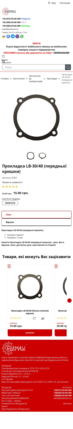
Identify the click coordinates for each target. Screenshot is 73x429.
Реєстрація (65, 3)
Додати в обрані (44, 318)
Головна (5, 78)
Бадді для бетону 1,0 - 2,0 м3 (15, 376)
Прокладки (52, 78)
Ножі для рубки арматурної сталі (17, 390)
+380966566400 (61, 52)
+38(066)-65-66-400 (63, 395)
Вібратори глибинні (11, 392)
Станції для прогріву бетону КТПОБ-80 (19, 371)
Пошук (68, 67)
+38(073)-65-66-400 (63, 390)
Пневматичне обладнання (14, 403)
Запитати (10, 202)
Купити (36, 332)
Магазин (67, 403)
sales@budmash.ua (10, 29)
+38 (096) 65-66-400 (14, 22)
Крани (4, 406)
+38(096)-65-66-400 (63, 392)
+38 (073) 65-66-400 (16, 18)
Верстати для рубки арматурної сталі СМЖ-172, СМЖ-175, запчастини (34, 381)
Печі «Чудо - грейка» (11, 400)
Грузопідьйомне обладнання (15, 409)
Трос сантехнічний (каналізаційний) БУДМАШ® (15, 396)
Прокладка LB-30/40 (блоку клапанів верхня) (33, 312)
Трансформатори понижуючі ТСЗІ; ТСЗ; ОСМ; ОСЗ (25, 368)
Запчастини (19, 78)
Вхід (54, 3)
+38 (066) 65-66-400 (16, 25)
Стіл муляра (7, 379)
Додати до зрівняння (55, 318)
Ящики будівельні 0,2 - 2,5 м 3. (16, 373)
